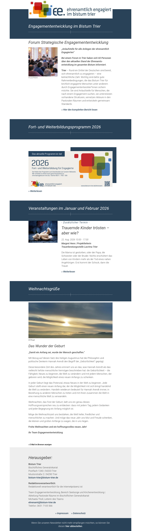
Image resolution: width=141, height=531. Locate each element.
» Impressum (61, 513)
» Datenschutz (78, 513)
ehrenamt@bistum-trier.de (42, 502)
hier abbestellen (74, 526)
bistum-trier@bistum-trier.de (43, 477)
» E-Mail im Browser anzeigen (40, 445)
